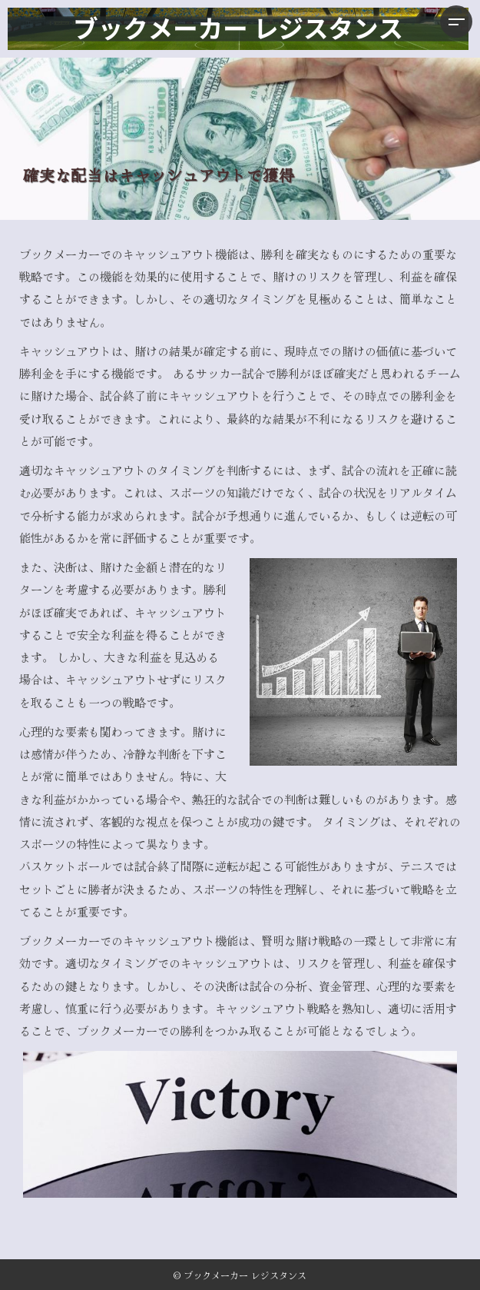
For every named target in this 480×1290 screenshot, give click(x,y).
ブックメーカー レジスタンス (245, 1275)
